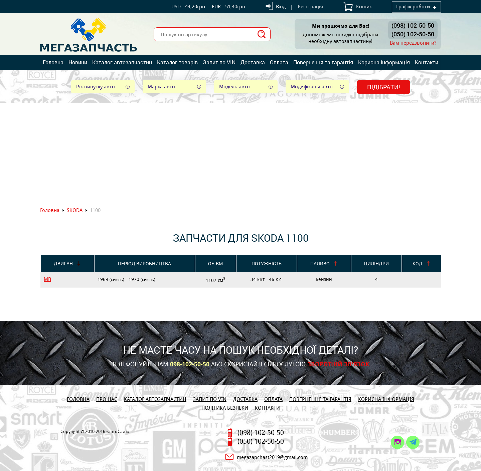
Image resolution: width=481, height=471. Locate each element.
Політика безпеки (224, 408)
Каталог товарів (177, 62)
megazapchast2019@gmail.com (272, 457)
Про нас (106, 399)
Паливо (320, 263)
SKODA (75, 210)
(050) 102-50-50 (412, 34)
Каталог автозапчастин (122, 62)
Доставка (252, 62)
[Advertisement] (240, 153)
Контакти (426, 62)
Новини (77, 62)
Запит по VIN (219, 62)
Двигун (63, 263)
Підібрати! (383, 87)
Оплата (279, 62)
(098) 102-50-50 (412, 25)
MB (47, 279)
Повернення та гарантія (323, 62)
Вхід (281, 6)
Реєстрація (310, 6)
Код (418, 263)
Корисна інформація (384, 62)
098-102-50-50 (189, 364)
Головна (53, 62)
